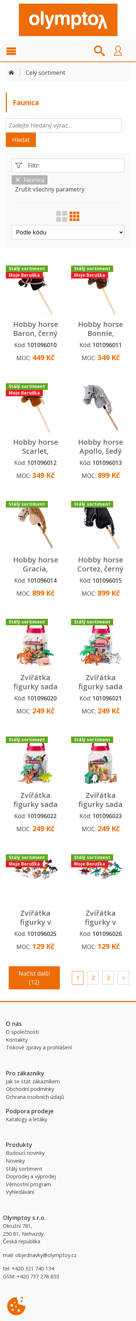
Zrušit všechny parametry (50, 189)
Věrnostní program (28, 1184)
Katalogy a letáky (26, 1119)
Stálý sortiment (24, 1168)
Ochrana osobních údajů (35, 1096)
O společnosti (22, 1031)
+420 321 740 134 (33, 1268)
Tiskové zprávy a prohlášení (39, 1047)
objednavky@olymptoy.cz (46, 1255)
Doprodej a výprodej (31, 1176)
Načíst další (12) (34, 978)
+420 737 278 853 (38, 1276)
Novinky (15, 1160)
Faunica (29, 180)
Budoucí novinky (25, 1152)
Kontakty (17, 1039)
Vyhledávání (20, 1191)
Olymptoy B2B (68, 20)
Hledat (21, 140)
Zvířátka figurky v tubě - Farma (35, 922)
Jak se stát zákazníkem (33, 1081)
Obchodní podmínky (30, 1088)
